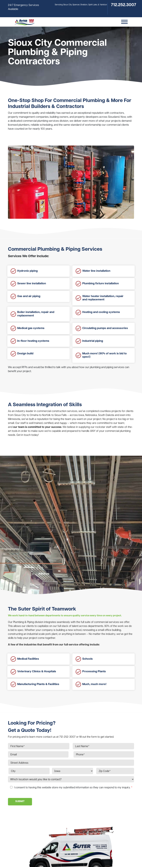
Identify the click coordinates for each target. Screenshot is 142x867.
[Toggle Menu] (124, 22)
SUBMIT (20, 801)
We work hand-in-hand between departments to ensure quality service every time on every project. (65, 615)
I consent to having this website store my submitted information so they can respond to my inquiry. (73, 787)
